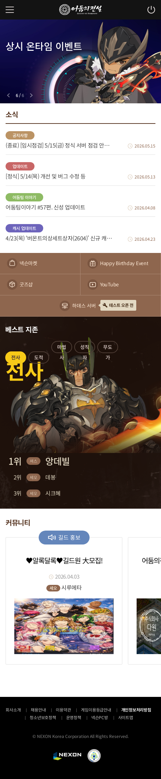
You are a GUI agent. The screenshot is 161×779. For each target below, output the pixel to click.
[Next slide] (31, 95)
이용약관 (63, 710)
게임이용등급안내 (96, 710)
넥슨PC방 (99, 717)
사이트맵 (125, 717)
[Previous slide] (8, 95)
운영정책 (73, 717)
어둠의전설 (80, 9)
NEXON (67, 756)
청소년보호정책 (43, 717)
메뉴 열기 (10, 9)
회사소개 (13, 710)
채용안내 (38, 710)
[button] (15, 358)
